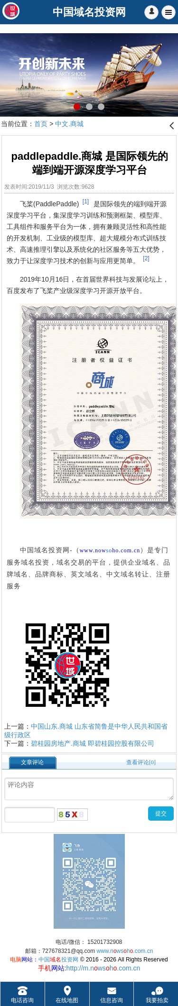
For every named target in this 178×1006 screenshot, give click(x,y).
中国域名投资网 (45, 550)
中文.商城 (69, 124)
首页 (40, 124)
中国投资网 (58, 959)
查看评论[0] (141, 762)
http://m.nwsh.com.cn (103, 968)
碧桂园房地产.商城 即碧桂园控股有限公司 (92, 743)
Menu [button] (168, 12)
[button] (151, 12)
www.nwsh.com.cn (125, 951)
